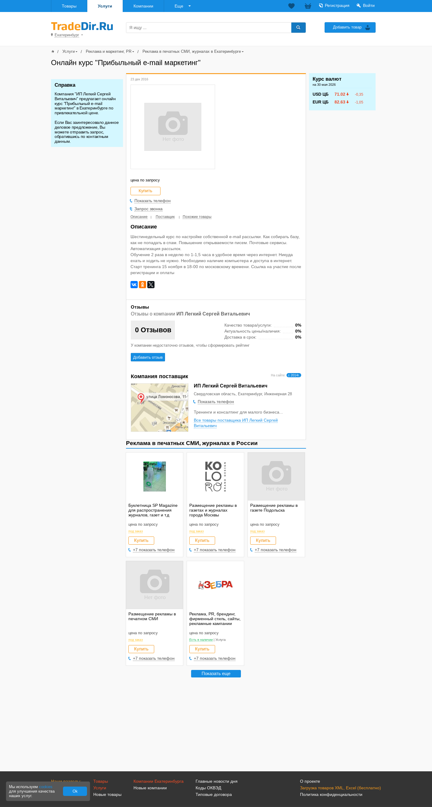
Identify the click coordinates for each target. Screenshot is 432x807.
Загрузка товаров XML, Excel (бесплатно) (340, 787)
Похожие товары (197, 217)
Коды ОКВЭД (208, 787)
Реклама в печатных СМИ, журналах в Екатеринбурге (191, 51)
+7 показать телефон (154, 549)
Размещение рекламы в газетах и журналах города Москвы (213, 510)
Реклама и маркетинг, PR (108, 51)
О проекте (310, 781)
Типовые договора (214, 794)
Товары (69, 6)
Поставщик (165, 217)
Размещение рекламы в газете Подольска (274, 508)
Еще (179, 6)
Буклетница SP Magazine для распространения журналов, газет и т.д (153, 510)
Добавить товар (347, 27)
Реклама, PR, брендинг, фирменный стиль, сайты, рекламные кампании (215, 618)
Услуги (105, 6)
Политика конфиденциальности (331, 794)
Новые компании (150, 787)
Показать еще (216, 673)
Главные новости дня (217, 781)
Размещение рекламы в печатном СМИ (152, 616)
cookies (45, 787)
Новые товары (107, 794)
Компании (143, 6)
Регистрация (337, 5)
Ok (75, 791)
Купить (141, 540)
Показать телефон (152, 200)
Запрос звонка (148, 208)
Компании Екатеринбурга (159, 781)
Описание (139, 217)
